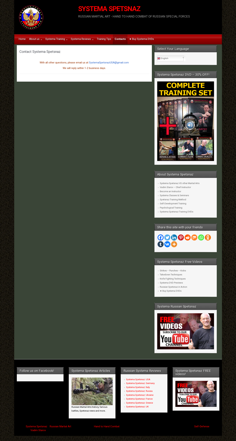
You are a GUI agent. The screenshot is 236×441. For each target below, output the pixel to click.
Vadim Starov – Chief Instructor (175, 187)
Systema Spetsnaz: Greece (139, 402)
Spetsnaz (42, 426)
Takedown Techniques (171, 274)
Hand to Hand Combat (106, 426)
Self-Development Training (173, 203)
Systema (31, 426)
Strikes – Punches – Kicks (173, 270)
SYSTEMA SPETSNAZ (109, 9)
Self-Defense (201, 426)
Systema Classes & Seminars (174, 195)
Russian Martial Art (60, 426)
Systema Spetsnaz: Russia (139, 391)
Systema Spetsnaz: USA (138, 379)
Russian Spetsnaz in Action (173, 287)
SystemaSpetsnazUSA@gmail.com (109, 62)
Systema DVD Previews (171, 282)
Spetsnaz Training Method (173, 199)
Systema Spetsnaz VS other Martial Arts (179, 183)
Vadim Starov (38, 430)
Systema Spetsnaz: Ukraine (139, 395)
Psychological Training (171, 207)
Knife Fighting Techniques (173, 278)
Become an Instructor (170, 191)
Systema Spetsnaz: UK (137, 406)
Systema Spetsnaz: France (139, 399)
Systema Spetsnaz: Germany (140, 383)
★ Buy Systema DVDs (170, 291)
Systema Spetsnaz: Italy (138, 387)
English (162, 58)
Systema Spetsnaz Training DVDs (176, 211)
